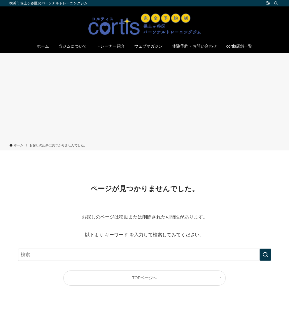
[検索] (276, 3)
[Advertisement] (144, 99)
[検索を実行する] (265, 255)
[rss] (268, 3)
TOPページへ (144, 277)
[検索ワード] (144, 255)
